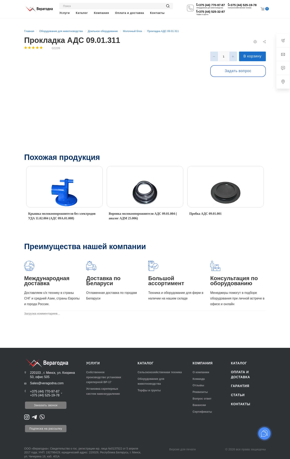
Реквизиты (200, 392)
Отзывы (198, 385)
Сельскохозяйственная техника (160, 372)
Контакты (240, 404)
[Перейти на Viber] (42, 417)
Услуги (93, 363)
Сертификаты (202, 411)
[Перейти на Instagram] (27, 417)
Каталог (145, 363)
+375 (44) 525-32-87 (211, 11)
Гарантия (240, 386)
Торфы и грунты (149, 390)
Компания (203, 363)
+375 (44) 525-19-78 (243, 5)
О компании (201, 372)
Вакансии (199, 405)
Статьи (238, 395)
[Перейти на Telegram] (34, 417)
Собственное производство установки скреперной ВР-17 (103, 377)
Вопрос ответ (202, 398)
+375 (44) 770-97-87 (211, 5)
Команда (199, 378)
